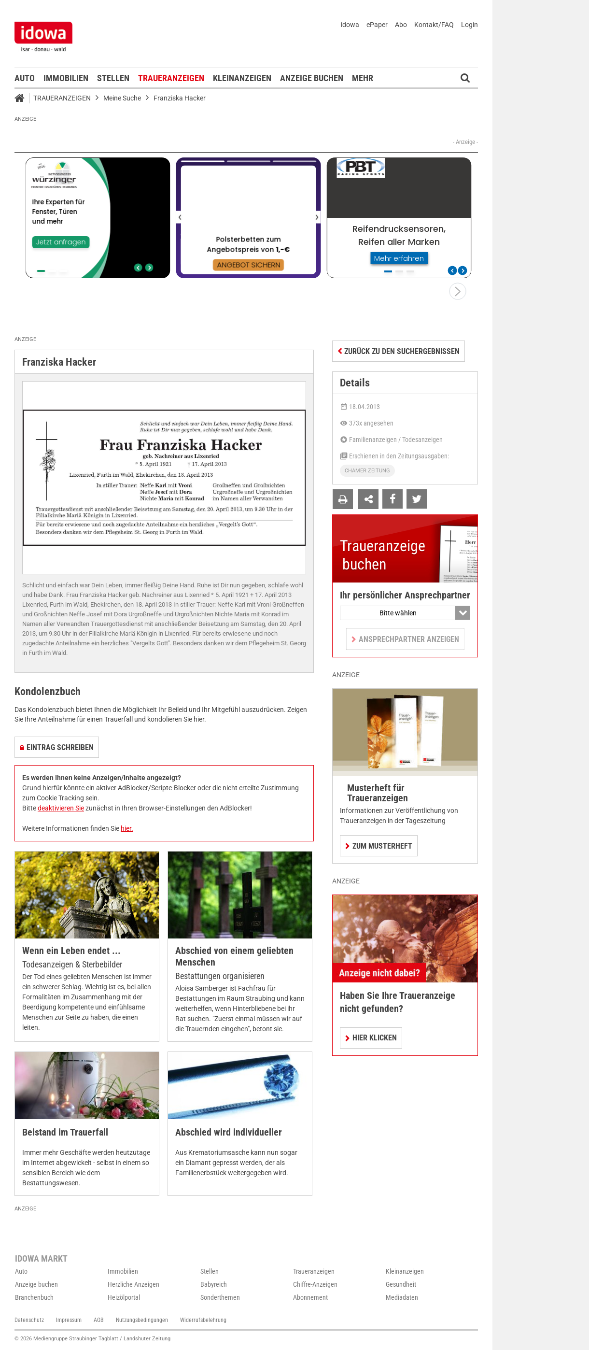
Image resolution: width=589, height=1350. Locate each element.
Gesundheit (401, 1284)
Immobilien (65, 78)
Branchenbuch (34, 1297)
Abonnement (310, 1297)
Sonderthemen (220, 1297)
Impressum (69, 1320)
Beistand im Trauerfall (65, 1132)
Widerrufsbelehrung (203, 1320)
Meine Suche (122, 98)
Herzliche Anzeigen (133, 1284)
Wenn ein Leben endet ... (71, 950)
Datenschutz (29, 1320)
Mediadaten (402, 1297)
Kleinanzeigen (242, 78)
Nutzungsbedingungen (142, 1320)
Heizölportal (124, 1297)
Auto (24, 78)
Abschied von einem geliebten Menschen (234, 956)
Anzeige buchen (311, 78)
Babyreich (213, 1284)
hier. (127, 828)
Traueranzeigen (171, 78)
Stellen (113, 78)
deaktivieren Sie (61, 808)
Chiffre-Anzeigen (315, 1284)
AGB (99, 1320)
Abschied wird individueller (228, 1132)
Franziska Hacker (180, 98)
